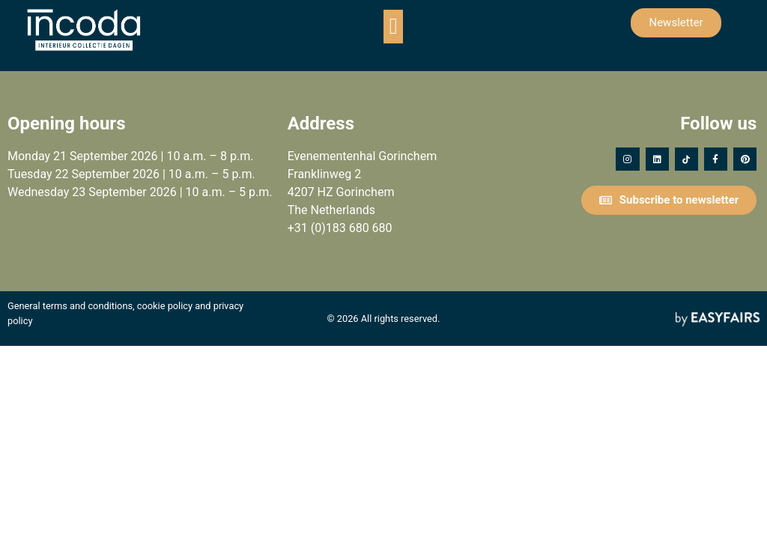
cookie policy (164, 305)
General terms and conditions (70, 305)
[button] (393, 26)
